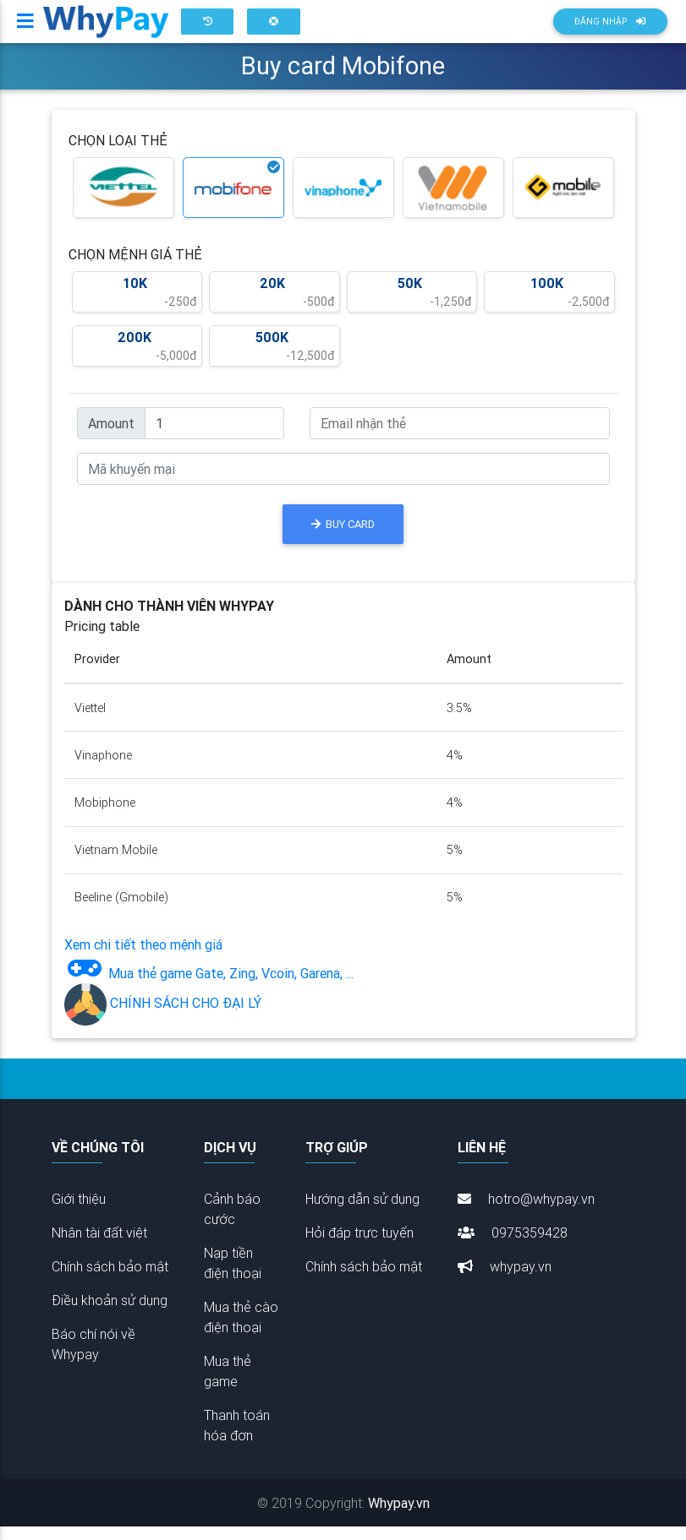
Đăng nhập (609, 28)
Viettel (90, 721)
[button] (207, 28)
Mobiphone (104, 816)
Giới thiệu (79, 1212)
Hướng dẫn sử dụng (362, 1212)
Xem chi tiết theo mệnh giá (143, 958)
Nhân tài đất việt (99, 1246)
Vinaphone (103, 768)
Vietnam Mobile (115, 863)
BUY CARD (343, 538)
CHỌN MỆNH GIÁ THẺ (135, 267)
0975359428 (513, 1246)
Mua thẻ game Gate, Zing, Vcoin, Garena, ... (209, 986)
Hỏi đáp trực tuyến (359, 1246)
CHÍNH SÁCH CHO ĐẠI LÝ (162, 1016)
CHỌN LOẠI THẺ (118, 153)
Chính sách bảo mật (110, 1279)
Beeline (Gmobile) (121, 910)
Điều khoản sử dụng (109, 1313)
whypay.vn (505, 1279)
